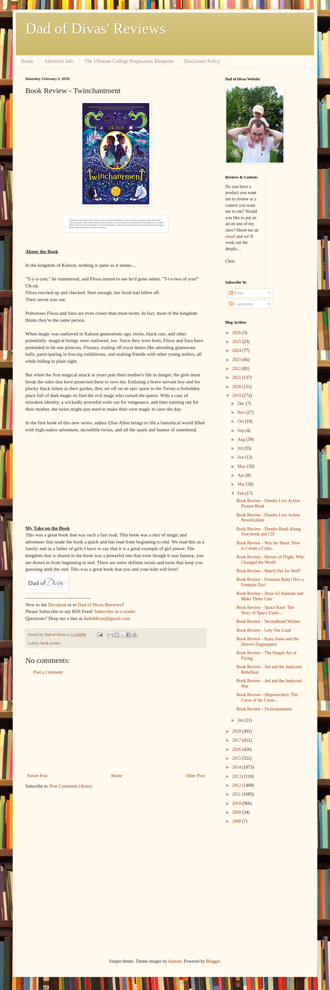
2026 (237, 332)
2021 (237, 377)
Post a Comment (48, 672)
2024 (237, 350)
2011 (237, 794)
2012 (237, 785)
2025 (237, 341)
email (230, 236)
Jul (240, 448)
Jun (241, 457)
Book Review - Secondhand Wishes (268, 621)
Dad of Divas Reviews (100, 604)
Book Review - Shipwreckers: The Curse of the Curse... (267, 697)
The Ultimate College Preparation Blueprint (129, 61)
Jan (240, 720)
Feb (241, 493)
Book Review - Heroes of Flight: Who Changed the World (270, 560)
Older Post (195, 775)
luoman (175, 961)
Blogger (213, 961)
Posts (236, 293)
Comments (241, 304)
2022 (237, 368)
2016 (237, 749)
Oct (241, 421)
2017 (237, 740)
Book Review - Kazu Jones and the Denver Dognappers (267, 641)
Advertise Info (59, 61)
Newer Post (37, 775)
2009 (237, 812)
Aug (241, 439)
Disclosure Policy (202, 61)
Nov (241, 412)
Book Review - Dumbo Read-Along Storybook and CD (268, 532)
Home (27, 61)
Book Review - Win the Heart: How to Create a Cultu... (268, 546)
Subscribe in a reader (114, 611)
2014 (237, 767)
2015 (237, 758)
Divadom (57, 604)
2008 (237, 821)
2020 (237, 386)
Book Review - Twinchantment (264, 709)
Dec (241, 403)
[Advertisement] (115, 724)
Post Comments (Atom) (71, 786)
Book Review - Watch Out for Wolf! (268, 571)
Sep (241, 430)
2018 (237, 731)
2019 (237, 395)
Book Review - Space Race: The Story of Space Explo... (265, 610)
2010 (237, 803)
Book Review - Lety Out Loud (263, 630)
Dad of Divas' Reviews (95, 28)
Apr (241, 475)
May (242, 466)
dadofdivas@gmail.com (106, 618)
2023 (237, 359)
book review (51, 643)
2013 (237, 776)
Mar (241, 484)
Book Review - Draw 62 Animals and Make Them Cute (269, 596)
